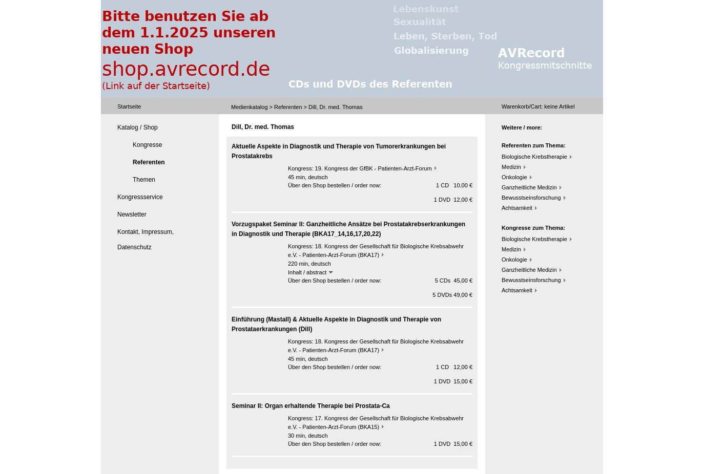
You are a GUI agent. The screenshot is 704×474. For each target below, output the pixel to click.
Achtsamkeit (517, 208)
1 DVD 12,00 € (453, 200)
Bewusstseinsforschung (531, 198)
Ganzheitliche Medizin (529, 187)
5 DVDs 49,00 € (452, 295)
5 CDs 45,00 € (453, 280)
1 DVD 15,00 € (453, 381)
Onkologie (514, 177)
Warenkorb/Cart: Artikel (538, 106)
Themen (144, 179)
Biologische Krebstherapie (534, 157)
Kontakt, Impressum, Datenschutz (145, 239)
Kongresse (147, 144)
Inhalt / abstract (310, 272)
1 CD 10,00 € (454, 185)
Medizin (511, 167)
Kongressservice (140, 197)
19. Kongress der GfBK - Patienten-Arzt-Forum (373, 168)
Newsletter (132, 214)
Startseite (129, 106)
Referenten (288, 107)
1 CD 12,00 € (454, 367)
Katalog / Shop (137, 127)
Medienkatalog (249, 107)
